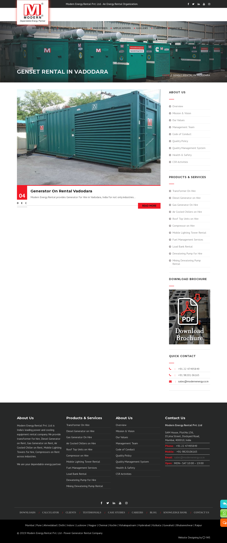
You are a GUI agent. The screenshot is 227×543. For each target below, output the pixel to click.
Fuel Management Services (187, 239)
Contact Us (201, 512)
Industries (100, 28)
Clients (71, 512)
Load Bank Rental (182, 246)
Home (36, 28)
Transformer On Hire (184, 191)
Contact (176, 28)
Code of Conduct (181, 134)
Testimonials (92, 512)
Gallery (142, 28)
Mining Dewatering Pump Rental (186, 262)
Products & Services (73, 28)
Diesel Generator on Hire (186, 197)
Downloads (27, 512)
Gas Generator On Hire (185, 204)
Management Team (183, 127)
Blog (153, 512)
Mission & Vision (181, 113)
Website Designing (188, 537)
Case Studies (116, 512)
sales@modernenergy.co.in (193, 381)
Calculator (50, 512)
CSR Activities (180, 162)
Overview (177, 106)
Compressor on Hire (183, 225)
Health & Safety (182, 155)
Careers (159, 28)
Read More (149, 205)
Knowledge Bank (175, 512)
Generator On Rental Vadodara (61, 191)
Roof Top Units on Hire (185, 218)
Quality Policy (180, 141)
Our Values (178, 120)
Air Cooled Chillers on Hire (187, 211)
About (49, 28)
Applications (122, 28)
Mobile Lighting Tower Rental (189, 232)
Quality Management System (188, 148)
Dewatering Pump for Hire (187, 253)
